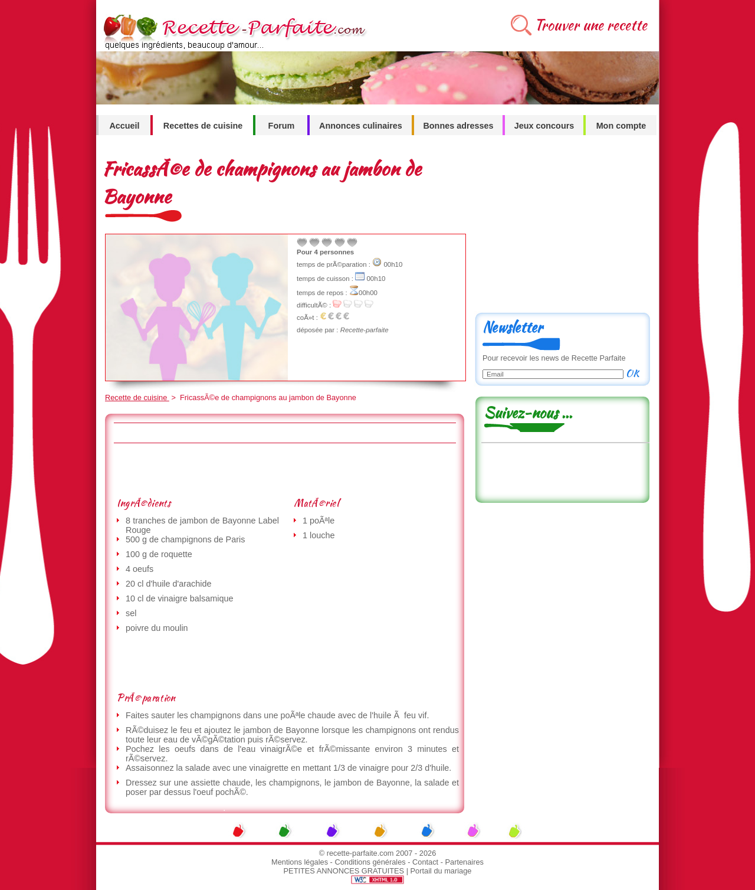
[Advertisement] (284, 469)
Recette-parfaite (364, 329)
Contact (425, 862)
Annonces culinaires (360, 125)
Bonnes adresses (458, 125)
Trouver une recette (590, 25)
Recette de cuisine (137, 397)
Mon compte (621, 125)
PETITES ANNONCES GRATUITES (344, 870)
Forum (281, 125)
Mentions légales (299, 862)
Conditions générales (369, 862)
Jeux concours (544, 125)
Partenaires (464, 862)
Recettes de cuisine (202, 125)
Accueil (124, 125)
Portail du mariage (441, 870)
